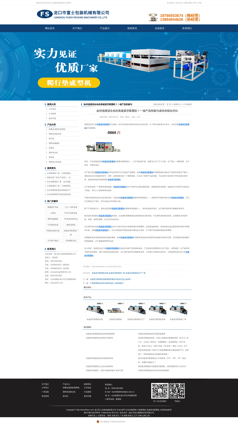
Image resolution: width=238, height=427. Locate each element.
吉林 (140, 415)
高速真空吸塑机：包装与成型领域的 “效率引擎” (105, 370)
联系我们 (187, 28)
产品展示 (105, 28)
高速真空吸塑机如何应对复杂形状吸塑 (153, 370)
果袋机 (51, 157)
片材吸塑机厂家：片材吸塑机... (59, 173)
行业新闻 (52, 114)
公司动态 (52, 109)
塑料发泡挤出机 (55, 134)
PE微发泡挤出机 (53, 231)
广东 (121, 415)
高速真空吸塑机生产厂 (136, 319)
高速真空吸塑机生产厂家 (135, 273)
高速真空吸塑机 (115, 319)
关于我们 (77, 28)
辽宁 (135, 415)
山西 (144, 415)
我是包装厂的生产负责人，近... (59, 177)
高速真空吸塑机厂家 (117, 273)
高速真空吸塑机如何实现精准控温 (99, 358)
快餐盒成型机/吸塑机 (57, 129)
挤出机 (51, 139)
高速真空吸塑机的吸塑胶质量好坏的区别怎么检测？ (111, 279)
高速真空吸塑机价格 (100, 273)
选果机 (51, 148)
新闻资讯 (132, 28)
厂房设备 (45, 392)
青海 (109, 415)
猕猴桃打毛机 (53, 207)
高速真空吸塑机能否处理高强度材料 (100, 334)
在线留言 (160, 28)
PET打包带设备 (71, 213)
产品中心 (66, 384)
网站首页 (50, 28)
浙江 (117, 415)
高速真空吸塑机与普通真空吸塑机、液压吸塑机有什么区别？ (162, 366)
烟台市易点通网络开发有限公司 (141, 413)
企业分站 (179, 3)
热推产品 (91, 415)
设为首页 (170, 3)
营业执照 (45, 396)
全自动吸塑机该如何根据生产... (59, 190)
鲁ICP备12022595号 (92, 413)
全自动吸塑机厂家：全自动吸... (59, 182)
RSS (195, 3)
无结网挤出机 (70, 241)
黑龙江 (130, 415)
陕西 (126, 415)
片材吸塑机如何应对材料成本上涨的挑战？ (107, 283)
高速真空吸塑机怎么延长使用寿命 (99, 366)
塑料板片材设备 (55, 162)
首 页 (169, 104)
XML (200, 3)
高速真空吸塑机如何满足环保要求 (99, 338)
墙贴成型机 (70, 225)
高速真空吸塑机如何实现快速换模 (151, 334)
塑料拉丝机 (53, 153)
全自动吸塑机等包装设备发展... (59, 194)
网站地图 (188, 3)
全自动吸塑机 (131, 410)
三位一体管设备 (71, 207)
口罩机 (53, 213)
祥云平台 (115, 413)
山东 (148, 415)
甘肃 (113, 415)
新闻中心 (177, 104)
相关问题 (52, 118)
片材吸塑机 (141, 410)
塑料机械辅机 (54, 143)
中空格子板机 (53, 241)
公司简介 (45, 388)
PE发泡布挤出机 (71, 219)
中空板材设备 (53, 225)
